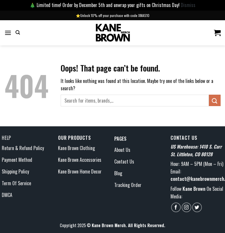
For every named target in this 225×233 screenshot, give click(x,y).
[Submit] (215, 100)
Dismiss (188, 4)
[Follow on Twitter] (197, 207)
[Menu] (7, 32)
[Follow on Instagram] (186, 207)
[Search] (18, 32)
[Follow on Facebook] (176, 207)
